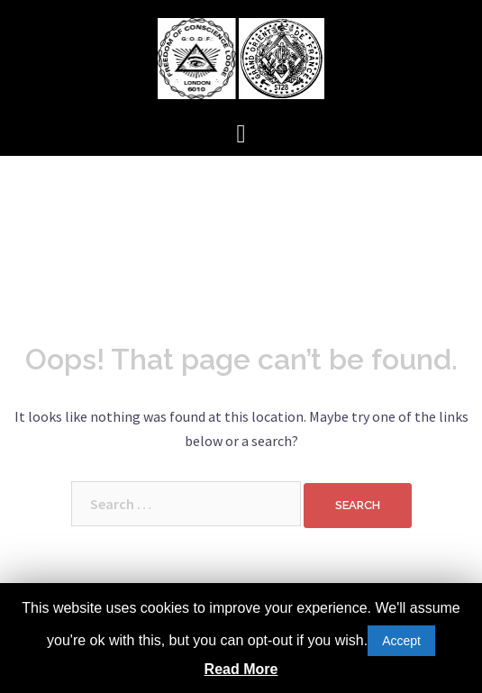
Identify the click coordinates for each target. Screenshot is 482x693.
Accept (401, 641)
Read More (241, 669)
